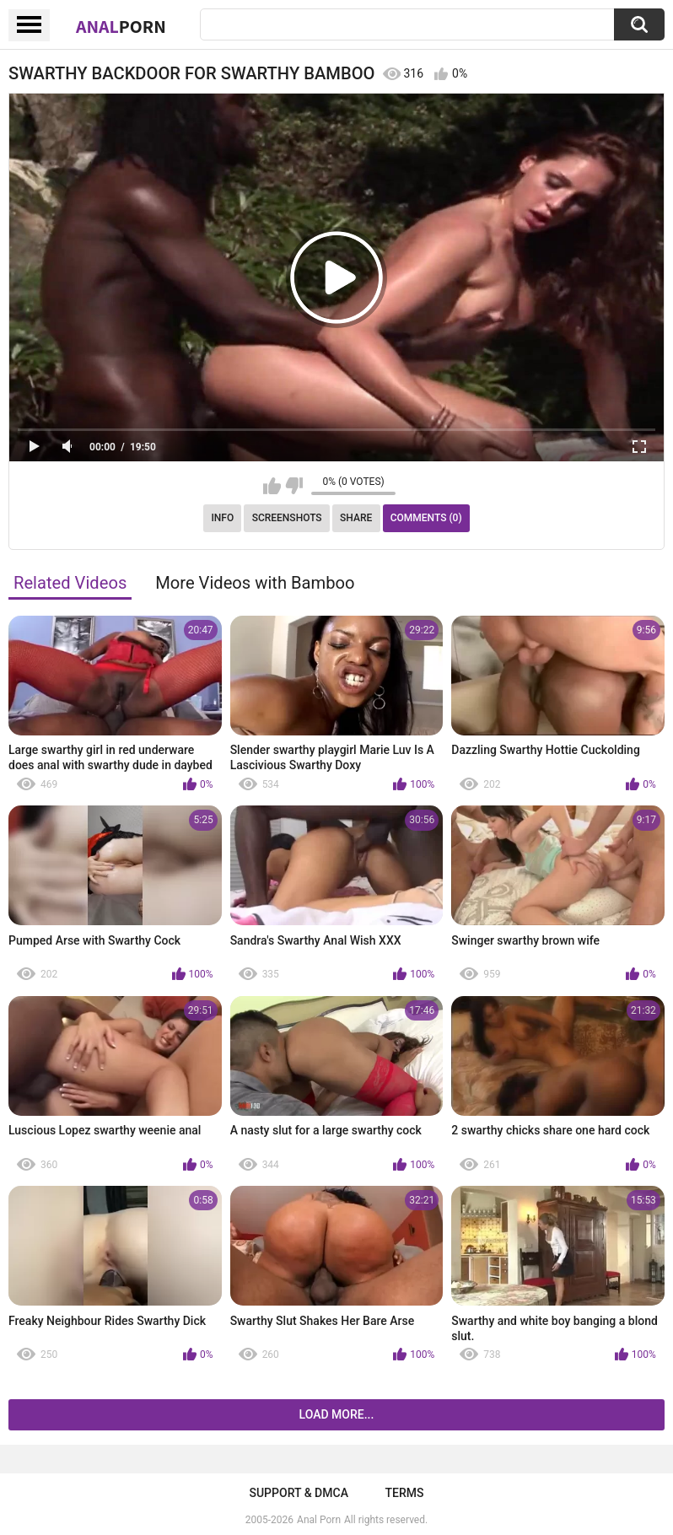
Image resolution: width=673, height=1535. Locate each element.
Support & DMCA (298, 1493)
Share (356, 518)
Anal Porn (319, 1520)
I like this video (272, 485)
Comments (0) (426, 518)
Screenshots (287, 518)
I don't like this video (294, 485)
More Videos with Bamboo (254, 583)
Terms (404, 1493)
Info (222, 518)
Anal (121, 26)
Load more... (336, 1414)
